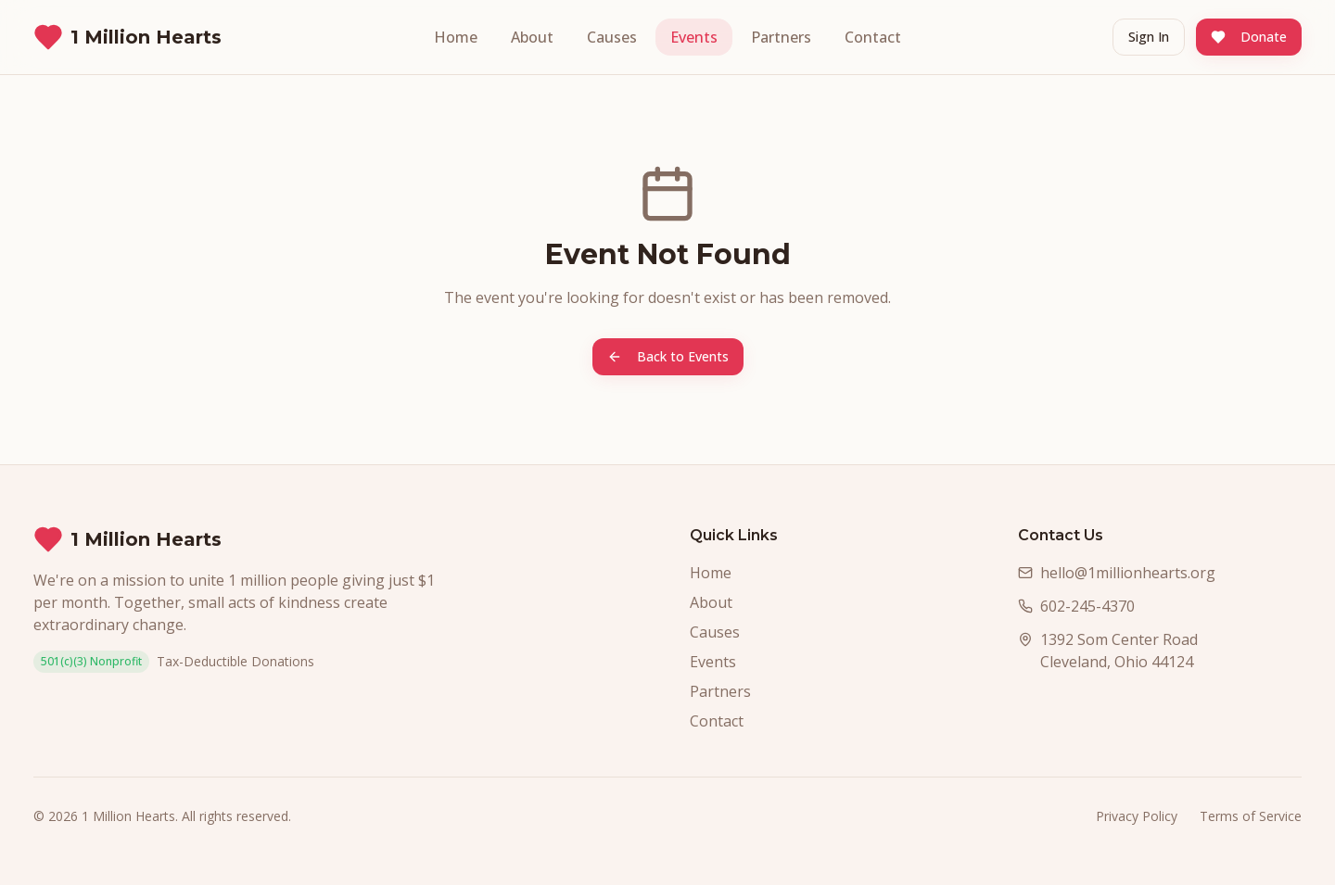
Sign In (1148, 36)
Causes (612, 37)
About (532, 37)
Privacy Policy (1136, 816)
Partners (781, 37)
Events (694, 37)
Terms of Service (1251, 816)
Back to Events (668, 356)
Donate (1249, 36)
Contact (873, 37)
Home (455, 37)
